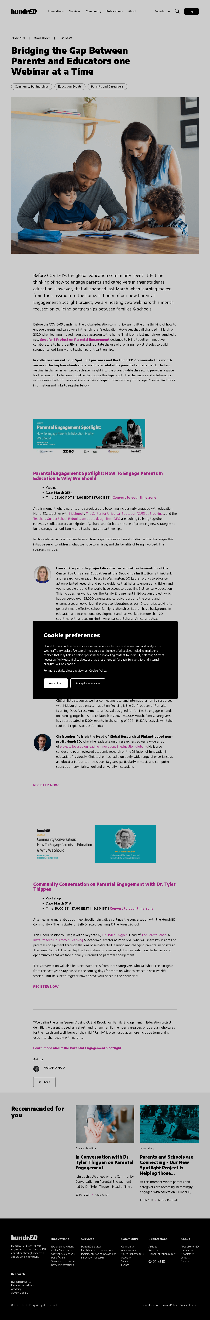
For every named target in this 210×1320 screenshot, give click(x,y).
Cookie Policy (97, 670)
